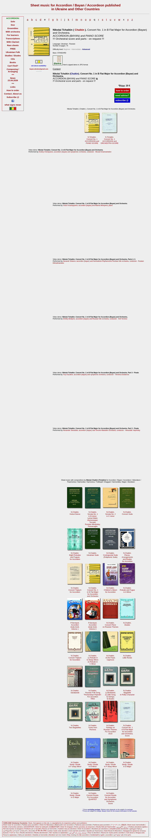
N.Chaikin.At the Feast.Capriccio (110, 658)
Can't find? (12, 66)
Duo (13, 25)
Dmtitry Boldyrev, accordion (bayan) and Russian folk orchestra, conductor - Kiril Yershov (95, 319)
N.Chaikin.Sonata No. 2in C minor (110, 514)
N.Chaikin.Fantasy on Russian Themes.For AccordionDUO (110, 729)
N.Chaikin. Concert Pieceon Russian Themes (110, 625)
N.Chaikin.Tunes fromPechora (92, 727)
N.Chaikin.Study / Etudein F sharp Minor (75, 764)
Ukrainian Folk (13, 52)
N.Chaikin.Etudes (127, 624)
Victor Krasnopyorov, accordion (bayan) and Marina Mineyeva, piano (88, 205)
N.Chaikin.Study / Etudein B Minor (92, 764)
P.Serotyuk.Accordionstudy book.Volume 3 (92, 626)
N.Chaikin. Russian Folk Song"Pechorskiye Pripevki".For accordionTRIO (93, 695)
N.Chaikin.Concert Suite (127, 513)
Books (13, 62)
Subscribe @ (13, 97)
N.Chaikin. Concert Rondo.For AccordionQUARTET (93, 796)
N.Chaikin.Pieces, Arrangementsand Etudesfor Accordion (127, 557)
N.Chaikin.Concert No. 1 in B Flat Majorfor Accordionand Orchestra (92, 592)
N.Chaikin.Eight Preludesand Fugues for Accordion (75, 556)
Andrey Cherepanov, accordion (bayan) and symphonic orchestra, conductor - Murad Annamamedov (75, 152)
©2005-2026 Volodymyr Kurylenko (15, 823)
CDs (13, 59)
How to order (13, 90)
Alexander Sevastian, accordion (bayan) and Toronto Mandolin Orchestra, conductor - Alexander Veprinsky (101, 430)
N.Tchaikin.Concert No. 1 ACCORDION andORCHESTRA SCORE (109, 140)
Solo (13, 21)
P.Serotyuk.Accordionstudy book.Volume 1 (74, 626)
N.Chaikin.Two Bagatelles (75, 726)
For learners (13, 35)
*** (13, 75)
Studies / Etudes (13, 55)
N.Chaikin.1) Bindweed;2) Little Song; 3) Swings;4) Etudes (110, 695)
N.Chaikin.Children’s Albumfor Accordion (110, 590)
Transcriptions (13, 38)
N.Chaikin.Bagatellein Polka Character (127, 693)
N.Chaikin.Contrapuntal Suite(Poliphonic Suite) (110, 555)
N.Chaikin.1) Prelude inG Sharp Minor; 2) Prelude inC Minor (93, 660)
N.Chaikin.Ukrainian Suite (93, 554)
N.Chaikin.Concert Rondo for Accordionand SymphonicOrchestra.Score (110, 798)
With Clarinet (13, 42)
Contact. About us (13, 94)
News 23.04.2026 (13, 79)
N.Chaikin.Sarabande (75, 692)
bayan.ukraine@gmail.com (39, 69)
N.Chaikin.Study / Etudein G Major (75, 795)
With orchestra (13, 32)
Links (13, 87)
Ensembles (12, 28)
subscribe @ (122, 100)
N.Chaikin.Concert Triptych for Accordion (75, 590)
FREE (13, 49)
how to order (122, 90)
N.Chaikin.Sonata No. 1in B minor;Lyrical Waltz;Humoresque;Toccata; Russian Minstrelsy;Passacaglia (92, 519)
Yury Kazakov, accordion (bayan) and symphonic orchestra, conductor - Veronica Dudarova (96, 375)
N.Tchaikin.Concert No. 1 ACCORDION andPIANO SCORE (92, 140)
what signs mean (13, 105)
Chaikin (79, 29)
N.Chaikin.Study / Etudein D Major (127, 764)
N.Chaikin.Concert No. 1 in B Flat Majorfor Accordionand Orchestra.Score (127, 730)
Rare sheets (13, 45)
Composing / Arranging (13, 70)
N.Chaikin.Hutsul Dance (75, 513)
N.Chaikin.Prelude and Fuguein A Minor (127, 590)
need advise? (122, 95)
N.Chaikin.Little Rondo (127, 657)
